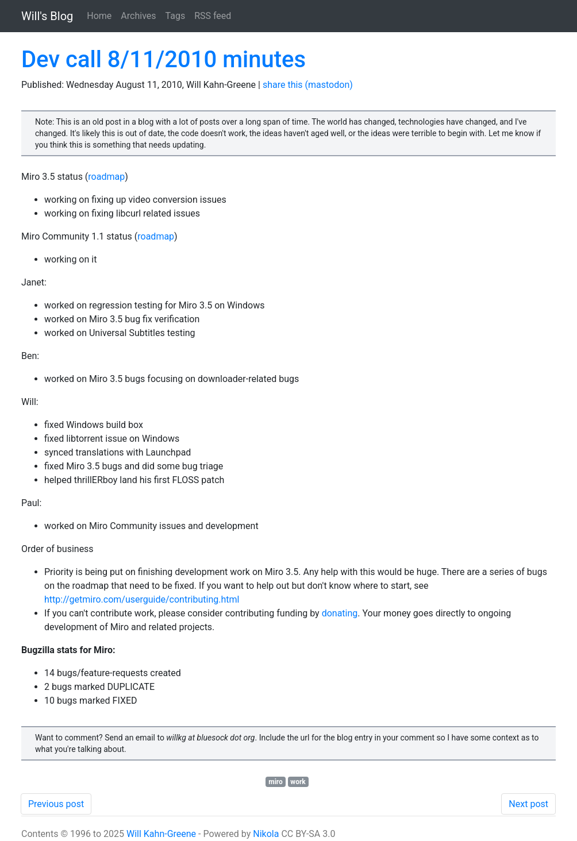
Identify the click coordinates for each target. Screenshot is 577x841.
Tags (176, 15)
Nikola (266, 833)
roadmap (106, 176)
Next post (528, 803)
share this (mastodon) (308, 84)
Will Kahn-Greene (161, 833)
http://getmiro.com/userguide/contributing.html (141, 599)
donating (340, 613)
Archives (138, 15)
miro (275, 782)
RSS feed (212, 15)
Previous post (56, 803)
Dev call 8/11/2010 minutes (163, 59)
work (297, 782)
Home (99, 15)
